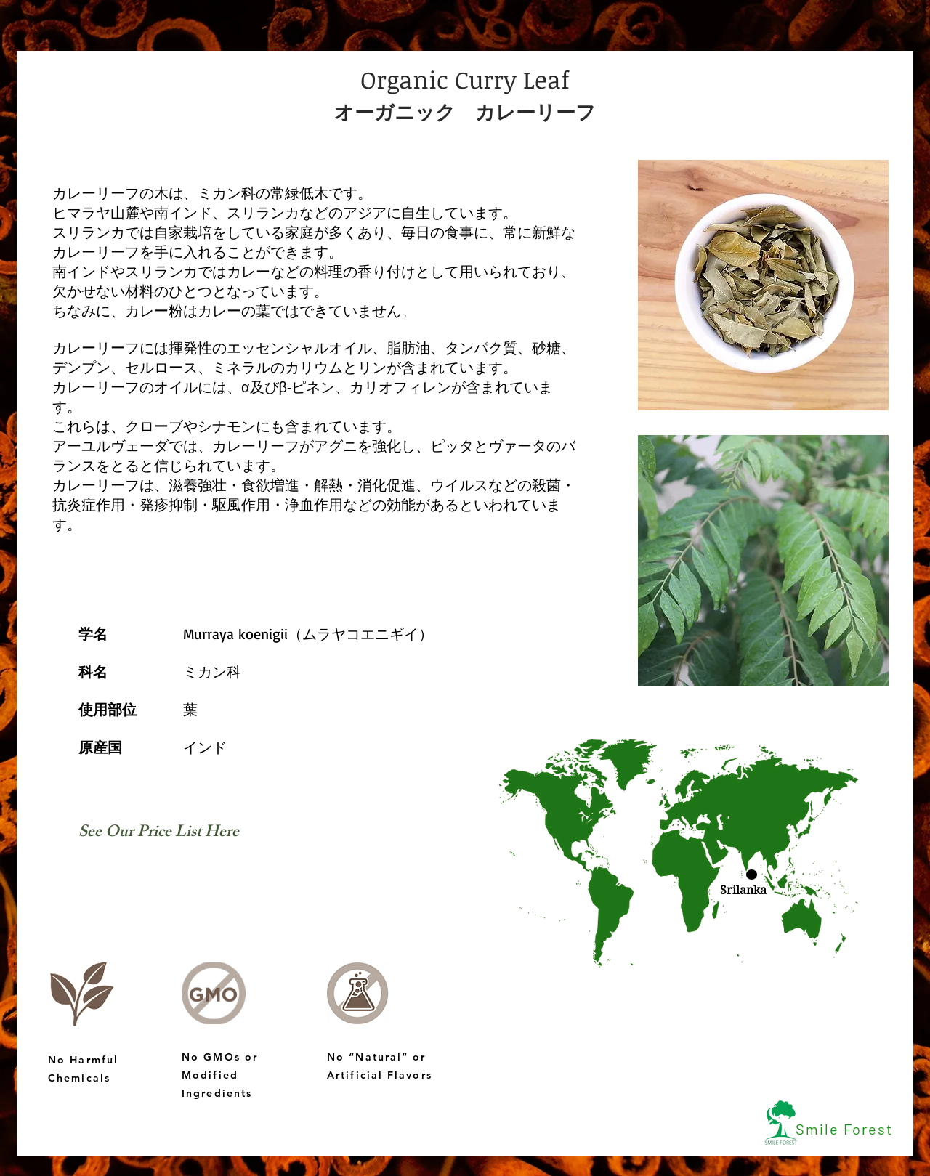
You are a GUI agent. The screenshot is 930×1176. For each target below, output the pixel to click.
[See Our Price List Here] (158, 833)
